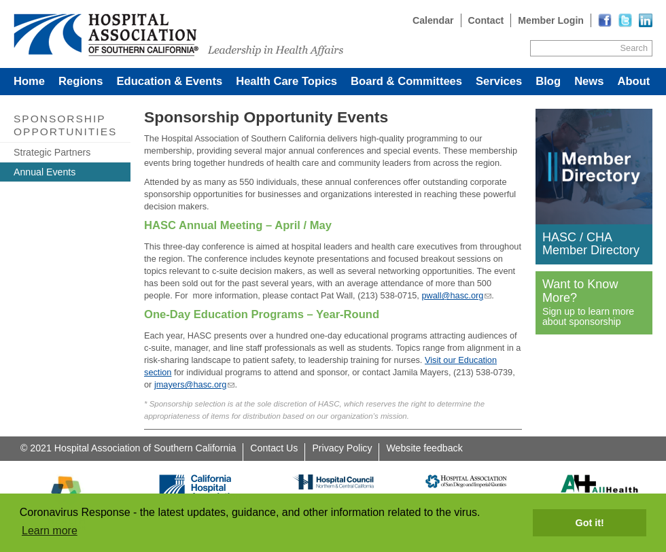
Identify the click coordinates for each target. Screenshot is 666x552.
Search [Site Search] (634, 48)
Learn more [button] (49, 530)
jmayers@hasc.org (190, 384)
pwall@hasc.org (452, 295)
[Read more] (645, 20)
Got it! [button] (590, 522)
